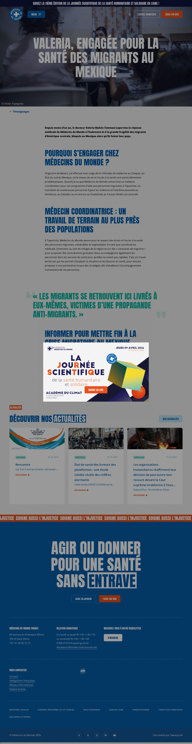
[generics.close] (143, 347)
